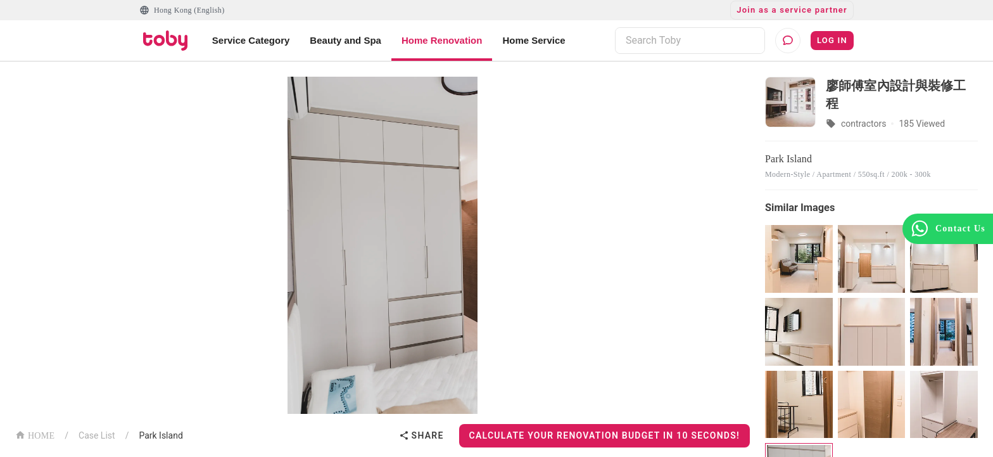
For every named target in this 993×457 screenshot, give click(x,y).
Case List (97, 435)
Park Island (160, 435)
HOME (34, 434)
